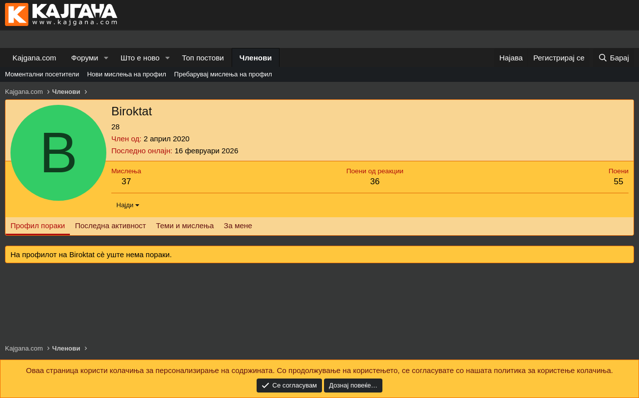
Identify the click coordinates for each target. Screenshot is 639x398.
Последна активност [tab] (110, 225)
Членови (256, 57)
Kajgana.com (34, 57)
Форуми (84, 57)
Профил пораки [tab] (37, 225)
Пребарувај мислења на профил (223, 74)
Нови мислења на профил (126, 74)
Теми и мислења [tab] (185, 225)
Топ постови (203, 57)
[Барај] (613, 57)
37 (126, 181)
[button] (106, 57)
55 (619, 181)
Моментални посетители (42, 74)
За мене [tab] (238, 225)
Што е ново (139, 57)
